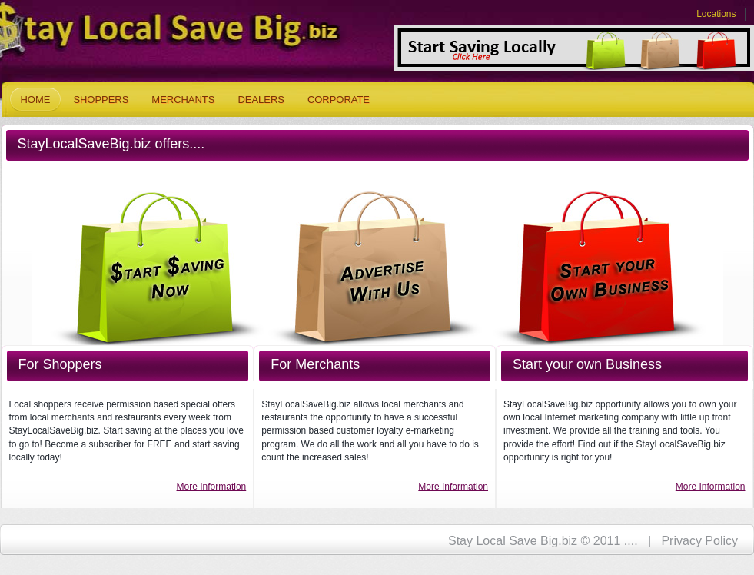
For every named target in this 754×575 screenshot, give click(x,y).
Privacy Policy (699, 540)
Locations (716, 13)
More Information (212, 486)
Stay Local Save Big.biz (148, 35)
